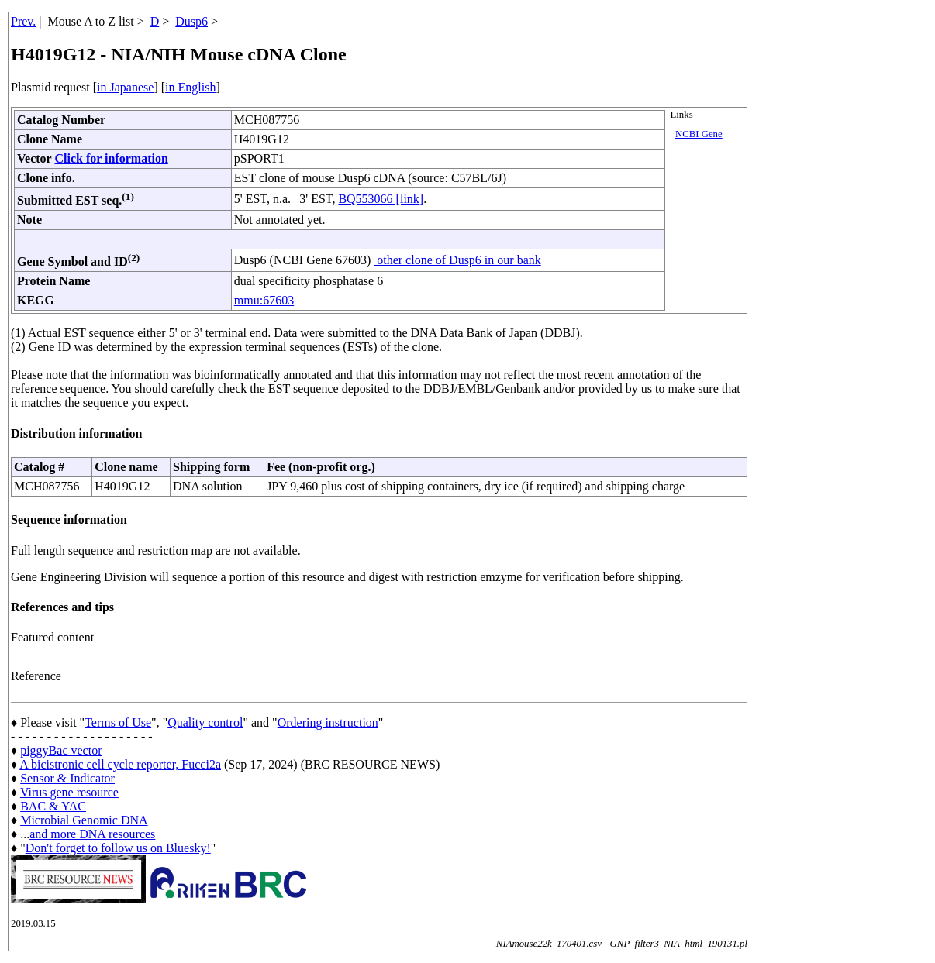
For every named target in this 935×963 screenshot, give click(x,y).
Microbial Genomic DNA (83, 820)
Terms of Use (118, 722)
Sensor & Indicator (67, 778)
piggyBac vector (61, 750)
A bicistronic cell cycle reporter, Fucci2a (120, 764)
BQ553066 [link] (380, 198)
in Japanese (125, 87)
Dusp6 (191, 21)
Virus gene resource (69, 792)
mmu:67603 (264, 300)
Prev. (23, 21)
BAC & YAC (53, 806)
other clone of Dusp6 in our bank (457, 260)
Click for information (110, 158)
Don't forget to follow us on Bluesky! (118, 848)
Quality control (205, 722)
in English (190, 87)
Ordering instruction (328, 722)
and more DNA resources (92, 834)
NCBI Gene (699, 134)
